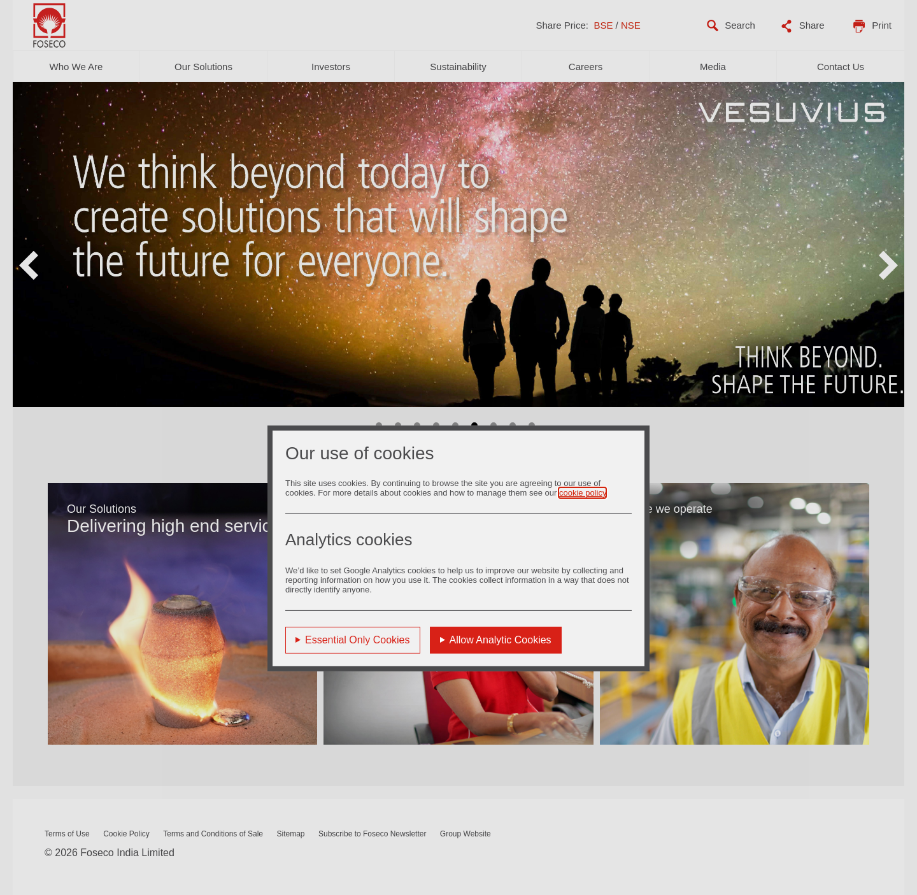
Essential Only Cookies (357, 639)
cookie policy (582, 493)
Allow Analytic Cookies (500, 639)
